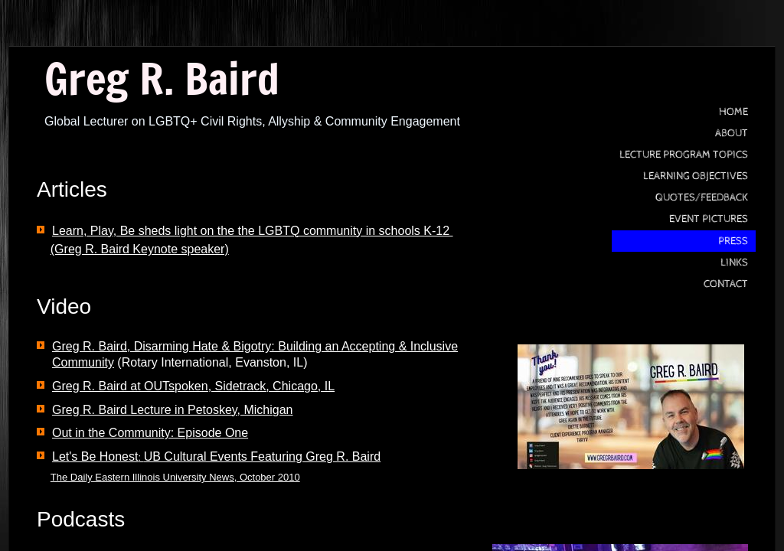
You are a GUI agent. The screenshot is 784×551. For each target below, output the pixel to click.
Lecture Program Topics (683, 154)
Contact (726, 284)
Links (734, 262)
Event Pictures (708, 219)
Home (733, 112)
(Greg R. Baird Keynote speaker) (140, 249)
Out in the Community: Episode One (150, 432)
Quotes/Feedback (701, 197)
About (731, 133)
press (733, 241)
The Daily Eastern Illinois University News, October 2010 (175, 477)
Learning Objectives (695, 176)
